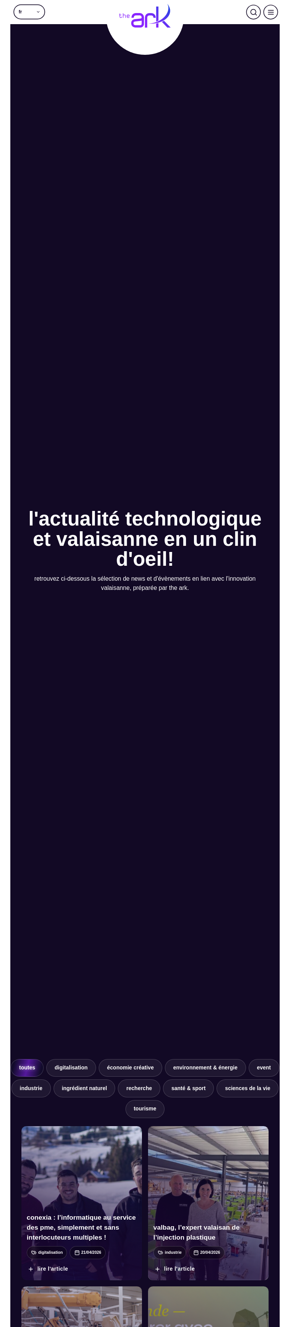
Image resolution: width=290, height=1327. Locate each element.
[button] (29, 12)
